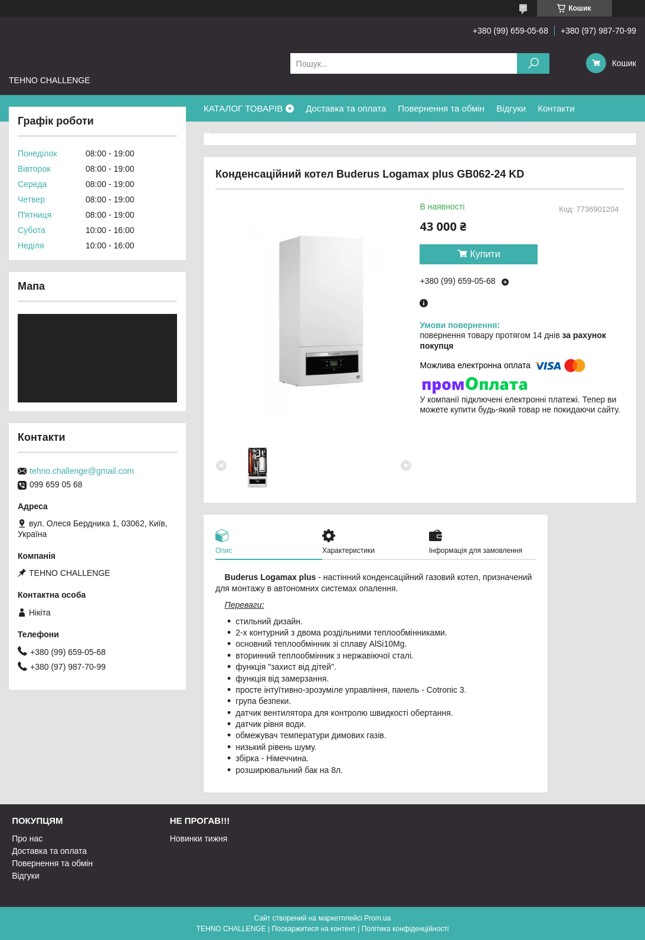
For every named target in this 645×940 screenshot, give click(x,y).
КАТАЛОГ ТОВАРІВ (243, 108)
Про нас (27, 838)
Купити (485, 254)
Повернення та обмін (441, 108)
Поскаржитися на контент (313, 929)
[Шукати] (533, 63)
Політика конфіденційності (405, 929)
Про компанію (232, 135)
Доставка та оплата (346, 108)
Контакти (556, 108)
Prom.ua (377, 918)
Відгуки (511, 108)
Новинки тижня (199, 838)
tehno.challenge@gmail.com (82, 471)
